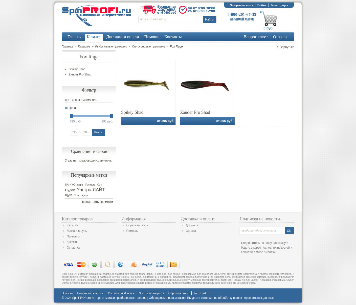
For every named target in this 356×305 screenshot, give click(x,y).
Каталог (84, 46)
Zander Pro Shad (195, 112)
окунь (84, 195)
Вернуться (287, 47)
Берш (80, 184)
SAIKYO (70, 184)
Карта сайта (201, 293)
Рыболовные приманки (111, 46)
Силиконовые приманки (148, 46)
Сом (99, 184)
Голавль (90, 184)
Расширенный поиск (121, 293)
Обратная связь (137, 225)
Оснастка (73, 247)
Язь (76, 195)
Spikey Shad (132, 112)
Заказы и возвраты (151, 293)
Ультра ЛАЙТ (91, 189)
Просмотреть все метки (97, 202)
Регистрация (279, 5)
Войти (261, 5)
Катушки (72, 225)
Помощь (132, 231)
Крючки (72, 242)
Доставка (192, 225)
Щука (68, 195)
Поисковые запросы (90, 293)
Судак (70, 190)
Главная (67, 46)
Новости (67, 293)
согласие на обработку (216, 298)
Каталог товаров (77, 218)
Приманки (74, 236)
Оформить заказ (241, 5)
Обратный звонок (242, 19)
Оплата (191, 231)
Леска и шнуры (77, 231)
